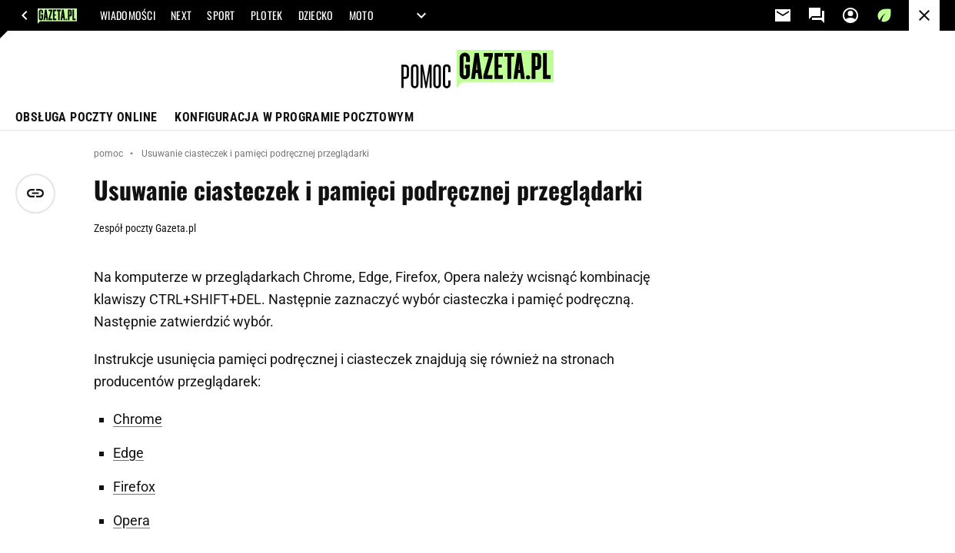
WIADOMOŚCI (127, 15)
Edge (128, 453)
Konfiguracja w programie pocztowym (294, 117)
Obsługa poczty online (86, 117)
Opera (131, 520)
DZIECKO (316, 15)
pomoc (108, 153)
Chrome (137, 419)
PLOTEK (267, 15)
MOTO (361, 15)
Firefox (134, 486)
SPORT (221, 15)
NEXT (181, 15)
